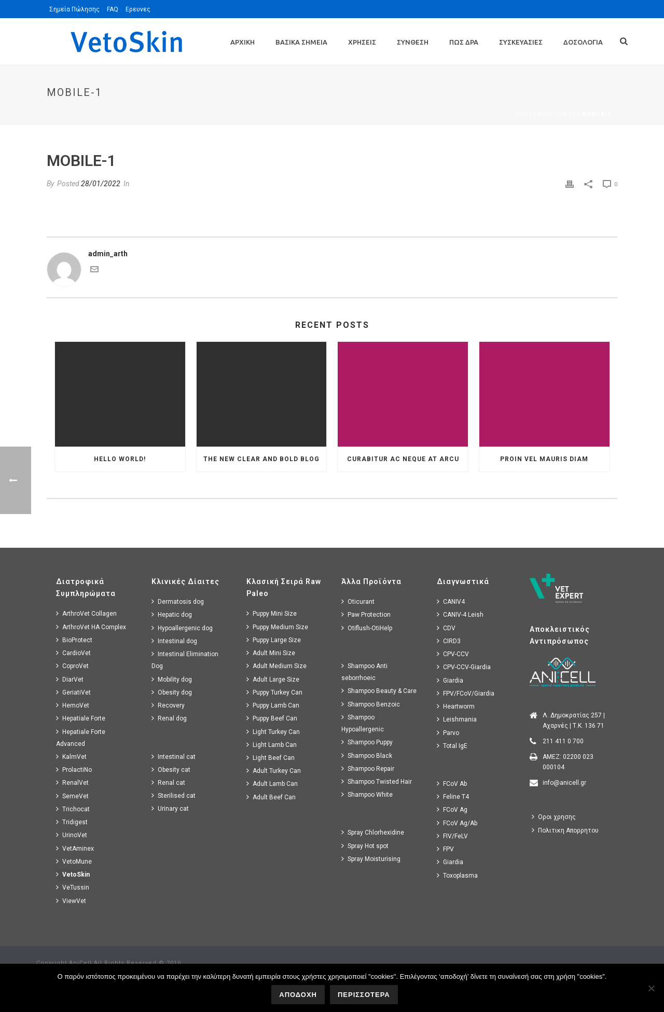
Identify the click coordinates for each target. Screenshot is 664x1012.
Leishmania (457, 719)
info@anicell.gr (564, 782)
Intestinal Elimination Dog (184, 660)
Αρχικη (242, 42)
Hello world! (120, 459)
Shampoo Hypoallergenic (362, 723)
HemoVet (72, 705)
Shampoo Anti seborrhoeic (364, 672)
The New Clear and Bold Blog (261, 459)
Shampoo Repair (367, 768)
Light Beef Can (270, 757)
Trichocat (73, 809)
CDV (446, 628)
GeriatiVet (73, 692)
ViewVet (71, 901)
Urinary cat (170, 808)
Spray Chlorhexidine (372, 832)
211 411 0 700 (563, 741)
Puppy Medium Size (277, 627)
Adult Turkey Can (273, 770)
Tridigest (72, 822)
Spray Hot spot (365, 846)
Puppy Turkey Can (274, 692)
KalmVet (71, 756)
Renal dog (169, 718)
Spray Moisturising (370, 859)
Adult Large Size (272, 679)
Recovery (168, 705)
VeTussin (72, 887)
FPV (445, 849)
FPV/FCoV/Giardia (465, 693)
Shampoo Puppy (367, 742)
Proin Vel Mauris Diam (544, 459)
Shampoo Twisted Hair (376, 781)
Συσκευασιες (521, 42)
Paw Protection (366, 614)
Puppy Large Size (273, 640)
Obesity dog (171, 692)
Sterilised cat (173, 795)
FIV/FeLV (452, 836)
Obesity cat (170, 769)
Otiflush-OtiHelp (366, 628)
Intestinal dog (174, 641)
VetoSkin (73, 874)
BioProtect (74, 640)
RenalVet (72, 782)
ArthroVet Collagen (86, 613)
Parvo (448, 733)
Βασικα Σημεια (301, 42)
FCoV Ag (452, 809)
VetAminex (75, 848)
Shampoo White (367, 794)
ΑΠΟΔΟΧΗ (298, 995)
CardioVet (73, 653)
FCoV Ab (452, 783)
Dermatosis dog (177, 601)
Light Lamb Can (271, 744)
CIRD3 (449, 641)
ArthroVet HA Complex (91, 627)
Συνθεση (412, 42)
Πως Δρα (463, 42)
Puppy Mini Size (271, 613)
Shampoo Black (366, 755)
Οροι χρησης (554, 817)
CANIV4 (451, 601)
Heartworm (456, 706)
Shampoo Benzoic (370, 704)
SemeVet (72, 796)
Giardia (450, 680)
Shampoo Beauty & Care (379, 691)
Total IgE (452, 746)
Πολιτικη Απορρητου (565, 830)
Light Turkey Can (273, 732)
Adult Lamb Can (272, 783)
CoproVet (72, 666)
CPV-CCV (453, 654)
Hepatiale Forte (80, 718)
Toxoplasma (457, 875)
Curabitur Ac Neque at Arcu (403, 459)
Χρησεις (362, 42)
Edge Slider (557, 114)
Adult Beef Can (271, 797)
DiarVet (70, 679)
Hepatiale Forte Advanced (80, 737)
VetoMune (74, 861)
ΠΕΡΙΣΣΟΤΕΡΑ (364, 995)
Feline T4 (453, 796)
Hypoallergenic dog (182, 628)
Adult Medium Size (276, 666)
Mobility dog (171, 679)
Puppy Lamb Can (272, 705)
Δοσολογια (583, 42)
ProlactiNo (74, 769)
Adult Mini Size (270, 653)
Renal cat (168, 782)
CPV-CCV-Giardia (464, 667)
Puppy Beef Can (271, 718)
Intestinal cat (173, 756)
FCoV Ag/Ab (457, 823)
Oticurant (358, 601)
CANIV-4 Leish (460, 614)
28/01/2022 (100, 183)
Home (523, 114)
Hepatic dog (171, 614)
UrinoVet (71, 835)
